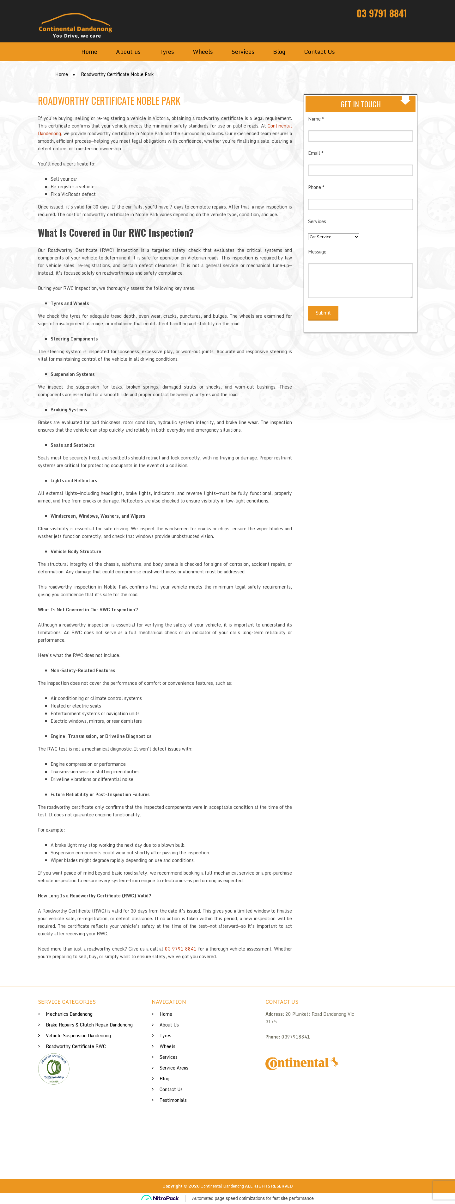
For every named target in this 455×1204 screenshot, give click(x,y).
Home (89, 51)
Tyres (166, 51)
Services (243, 51)
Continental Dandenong (222, 1185)
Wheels (203, 51)
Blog (279, 51)
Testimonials (173, 1100)
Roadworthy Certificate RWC (76, 1046)
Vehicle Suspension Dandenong (78, 1035)
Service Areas (174, 1067)
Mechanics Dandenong (69, 1014)
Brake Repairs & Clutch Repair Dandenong (89, 1024)
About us (128, 51)
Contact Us (319, 51)
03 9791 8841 (381, 13)
